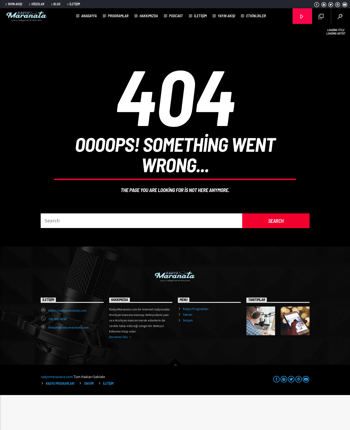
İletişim (73, 4)
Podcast (176, 15)
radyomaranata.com (57, 411)
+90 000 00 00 (57, 354)
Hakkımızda (148, 15)
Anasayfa (89, 15)
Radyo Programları (195, 344)
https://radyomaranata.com (67, 345)
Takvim (187, 349)
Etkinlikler (256, 15)
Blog (55, 4)
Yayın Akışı (13, 4)
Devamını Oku (120, 372)
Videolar (36, 4)
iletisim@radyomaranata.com (68, 362)
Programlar (118, 15)
